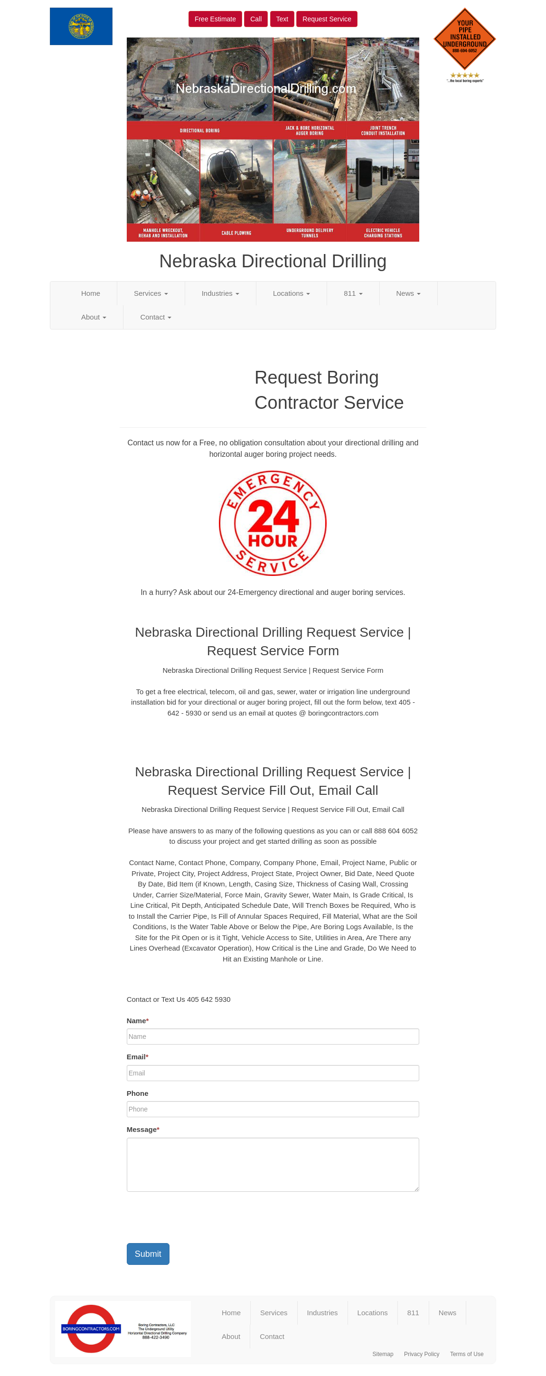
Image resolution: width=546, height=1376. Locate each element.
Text (282, 19)
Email (138, 1057)
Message (143, 1129)
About (93, 317)
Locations (291, 293)
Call (256, 19)
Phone (138, 1093)
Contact (155, 317)
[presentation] (199, 1217)
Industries (220, 293)
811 (353, 293)
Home (90, 293)
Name (138, 1021)
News (408, 293)
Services (151, 293)
